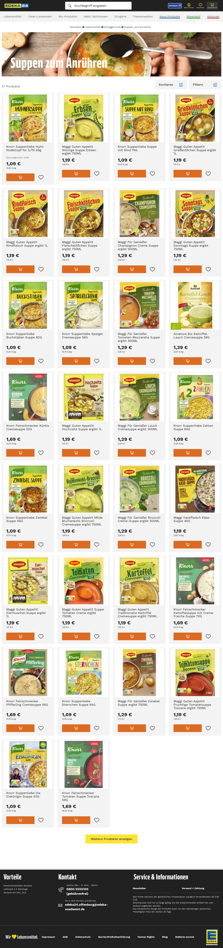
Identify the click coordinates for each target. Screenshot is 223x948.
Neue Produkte (170, 16)
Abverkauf (193, 16)
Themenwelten (143, 16)
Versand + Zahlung (193, 888)
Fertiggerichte (112, 27)
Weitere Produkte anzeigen (111, 839)
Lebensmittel (12, 16)
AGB (65, 936)
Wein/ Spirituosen (96, 16)
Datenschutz (83, 936)
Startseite (76, 27)
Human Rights (146, 936)
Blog (165, 936)
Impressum (48, 936)
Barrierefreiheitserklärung (114, 936)
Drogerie (120, 16)
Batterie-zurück (184, 936)
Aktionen (213, 16)
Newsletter (139, 888)
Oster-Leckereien (40, 16)
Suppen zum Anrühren (137, 27)
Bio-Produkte (68, 16)
